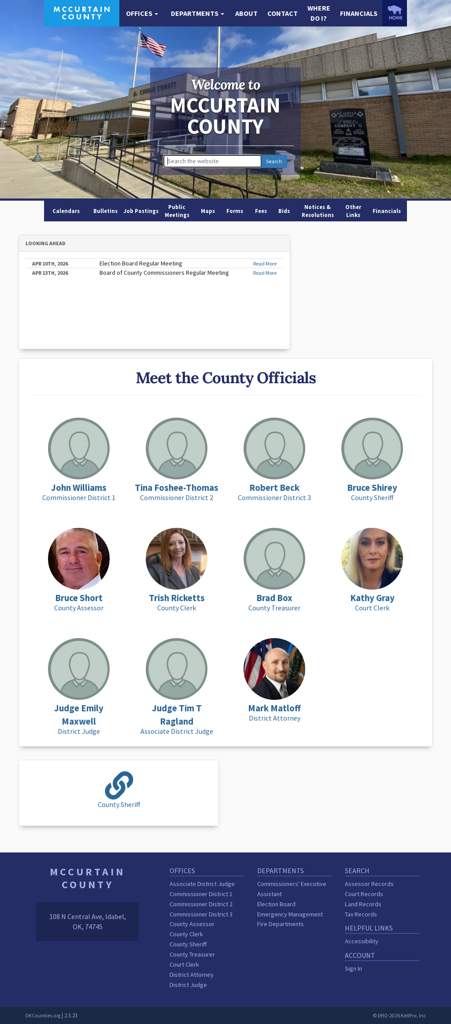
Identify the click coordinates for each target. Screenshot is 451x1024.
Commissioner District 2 (201, 904)
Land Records (363, 904)
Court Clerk (184, 964)
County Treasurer (192, 954)
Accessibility (361, 941)
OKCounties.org (42, 1016)
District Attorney (192, 975)
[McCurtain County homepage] (81, 12)
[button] (141, 13)
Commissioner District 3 (201, 914)
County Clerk (186, 934)
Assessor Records (369, 884)
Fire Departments (280, 924)
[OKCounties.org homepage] (394, 12)
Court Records (364, 894)
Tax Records (361, 914)
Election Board (276, 904)
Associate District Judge (202, 884)
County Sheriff (188, 944)
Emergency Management (290, 914)
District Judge (188, 985)
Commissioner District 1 (201, 894)
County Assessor (192, 924)
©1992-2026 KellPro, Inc (399, 1016)
